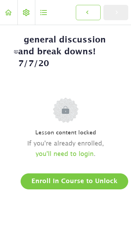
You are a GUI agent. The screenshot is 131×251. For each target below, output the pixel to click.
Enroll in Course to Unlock (74, 181)
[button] (8, 12)
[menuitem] (26, 12)
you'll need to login (65, 154)
